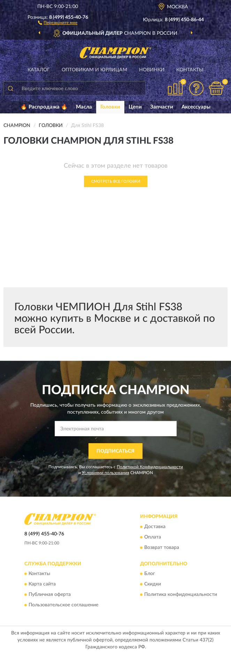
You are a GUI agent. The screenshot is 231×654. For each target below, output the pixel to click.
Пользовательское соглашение (63, 605)
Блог (149, 574)
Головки (110, 107)
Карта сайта (42, 584)
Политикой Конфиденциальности (150, 467)
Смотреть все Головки (115, 181)
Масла (84, 107)
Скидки (152, 584)
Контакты (189, 69)
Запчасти (161, 107)
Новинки (151, 69)
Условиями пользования (105, 473)
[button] (57, 22)
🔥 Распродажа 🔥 (44, 107)
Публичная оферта (50, 594)
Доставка (154, 526)
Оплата (152, 537)
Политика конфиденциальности (180, 594)
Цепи (135, 107)
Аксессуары (196, 107)
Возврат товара (161, 547)
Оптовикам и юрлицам (94, 69)
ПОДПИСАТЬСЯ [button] (115, 451)
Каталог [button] (39, 69)
